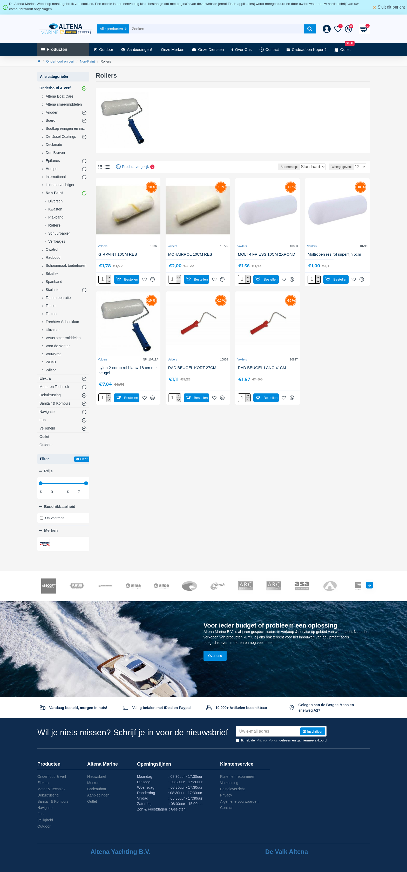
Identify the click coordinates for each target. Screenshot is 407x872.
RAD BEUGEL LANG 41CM (262, 367)
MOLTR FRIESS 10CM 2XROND (266, 254)
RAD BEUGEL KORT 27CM (192, 367)
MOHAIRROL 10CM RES (190, 254)
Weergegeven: (338, 167)
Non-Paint (87, 61)
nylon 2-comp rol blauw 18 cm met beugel (128, 370)
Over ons (215, 645)
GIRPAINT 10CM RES (117, 254)
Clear (83, 459)
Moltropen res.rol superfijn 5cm (334, 254)
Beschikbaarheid (59, 506)
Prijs (48, 471)
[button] (369, 575)
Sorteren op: (271, 167)
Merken (51, 530)
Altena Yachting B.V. (121, 851)
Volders (102, 246)
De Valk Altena (286, 851)
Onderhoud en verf (60, 61)
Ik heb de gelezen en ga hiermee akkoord (281, 740)
